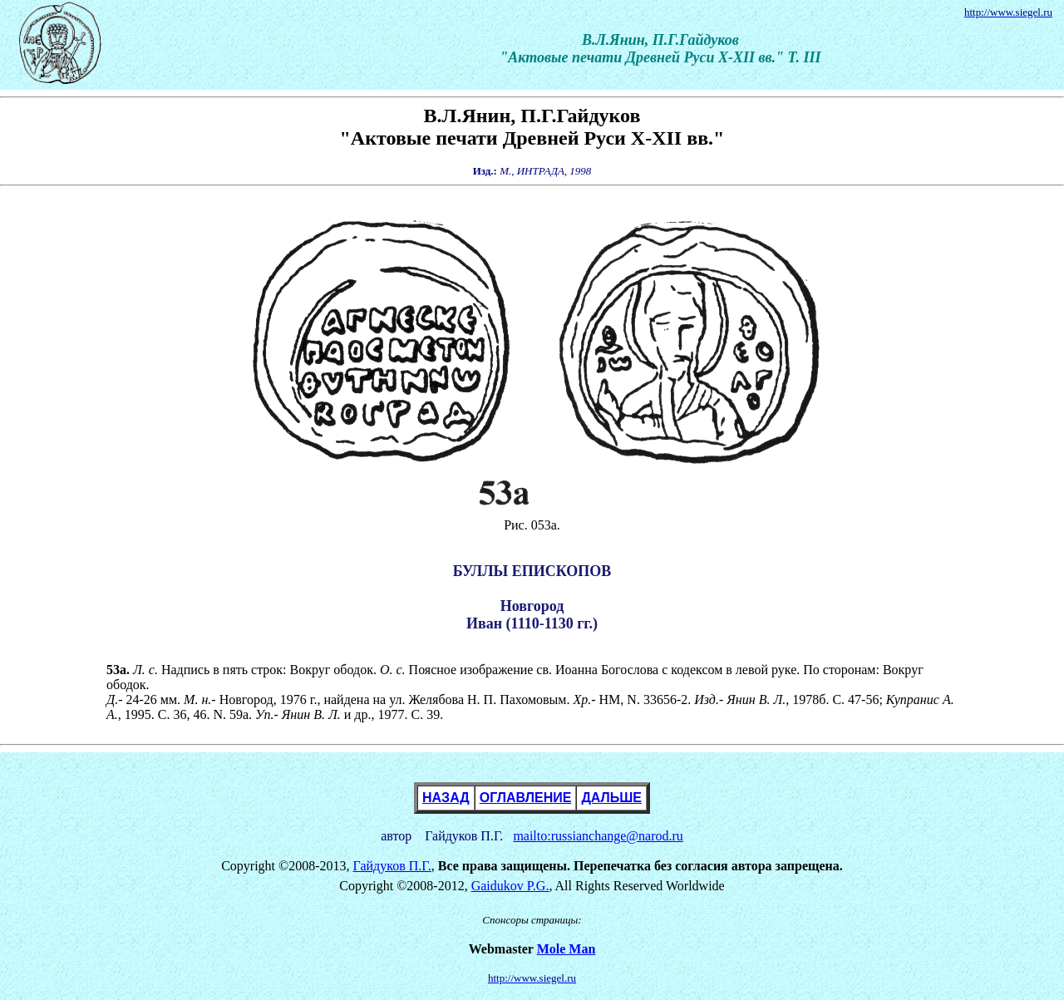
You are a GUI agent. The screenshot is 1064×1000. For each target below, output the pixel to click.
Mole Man (566, 949)
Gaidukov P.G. (510, 886)
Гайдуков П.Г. (392, 866)
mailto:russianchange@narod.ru (597, 836)
